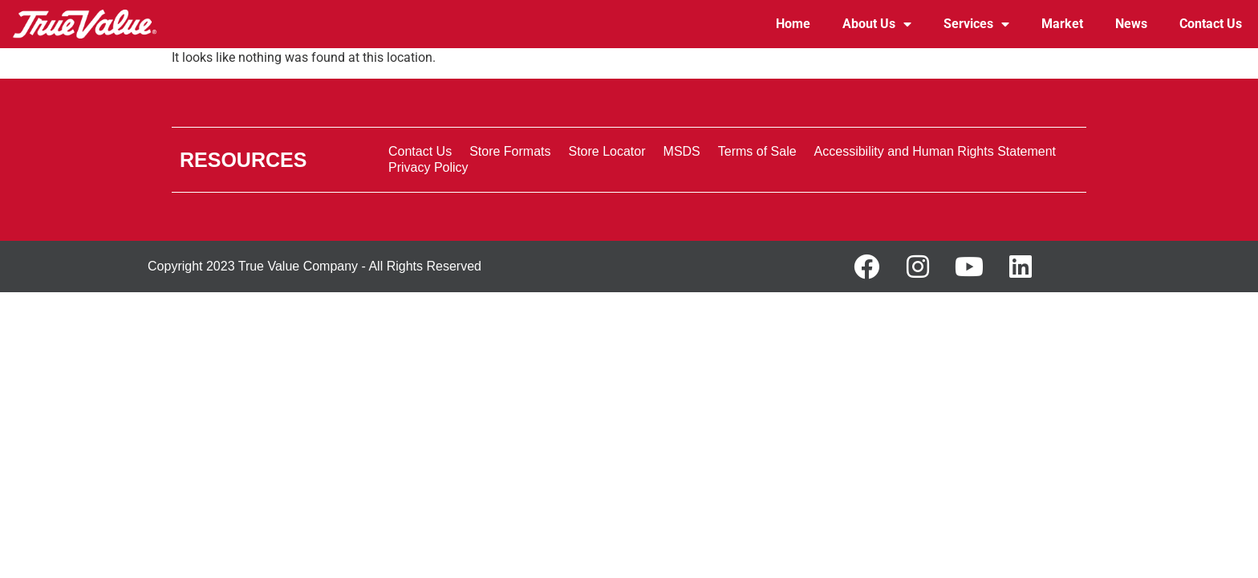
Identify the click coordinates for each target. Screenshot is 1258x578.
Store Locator (606, 151)
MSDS (681, 151)
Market (1062, 23)
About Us (876, 24)
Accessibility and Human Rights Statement (935, 151)
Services (976, 24)
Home (793, 23)
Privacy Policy (428, 167)
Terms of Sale (757, 151)
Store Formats (509, 151)
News (1131, 23)
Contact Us (1210, 23)
